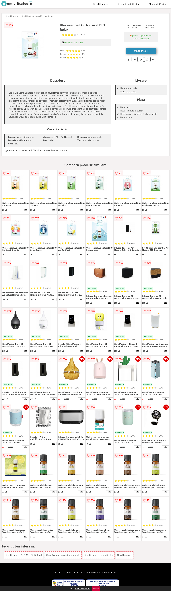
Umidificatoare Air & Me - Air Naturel (38, 16)
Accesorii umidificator (128, 4)
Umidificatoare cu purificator (98, 555)
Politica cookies (109, 572)
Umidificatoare (100, 4)
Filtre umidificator (157, 4)
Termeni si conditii (62, 572)
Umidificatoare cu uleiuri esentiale (63, 555)
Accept (96, 588)
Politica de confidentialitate (86, 572)
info (25, 210)
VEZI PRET (141, 51)
